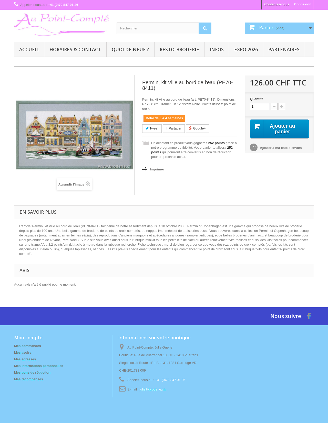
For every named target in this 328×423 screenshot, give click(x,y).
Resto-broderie (179, 49)
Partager (173, 128)
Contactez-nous (276, 4)
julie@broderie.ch (153, 389)
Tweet (152, 128)
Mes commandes (27, 346)
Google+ (197, 128)
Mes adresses (25, 359)
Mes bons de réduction (32, 372)
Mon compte (28, 337)
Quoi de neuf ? (130, 49)
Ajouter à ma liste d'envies (280, 148)
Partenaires (284, 49)
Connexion (302, 4)
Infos (217, 49)
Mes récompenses (28, 379)
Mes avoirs (22, 352)
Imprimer (157, 169)
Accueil (29, 49)
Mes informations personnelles (38, 366)
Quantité (256, 99)
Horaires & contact (75, 49)
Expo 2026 (246, 49)
